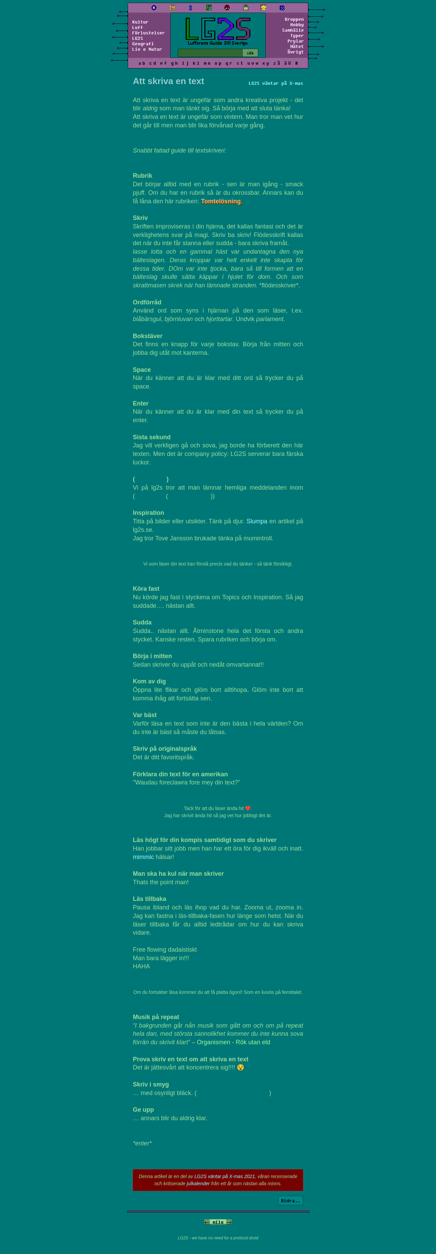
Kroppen (294, 19)
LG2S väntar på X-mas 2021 (224, 1176)
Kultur (140, 22)
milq (218, 1222)
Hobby (297, 24)
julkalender (198, 1183)
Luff (137, 27)
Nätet (297, 46)
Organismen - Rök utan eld (233, 1042)
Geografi (143, 43)
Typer (297, 35)
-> (229, 1222)
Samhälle (293, 30)
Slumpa (257, 521)
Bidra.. (290, 1200)
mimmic (143, 857)
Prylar (295, 41)
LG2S (137, 38)
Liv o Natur (147, 49)
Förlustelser (148, 32)
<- (207, 1222)
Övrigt (295, 51)
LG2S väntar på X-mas (276, 83)
